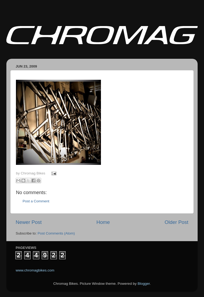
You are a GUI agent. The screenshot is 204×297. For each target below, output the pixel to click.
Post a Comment (36, 201)
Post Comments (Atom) (56, 233)
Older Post (176, 222)
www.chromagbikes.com (35, 270)
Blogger (144, 284)
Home (103, 222)
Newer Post (29, 222)
